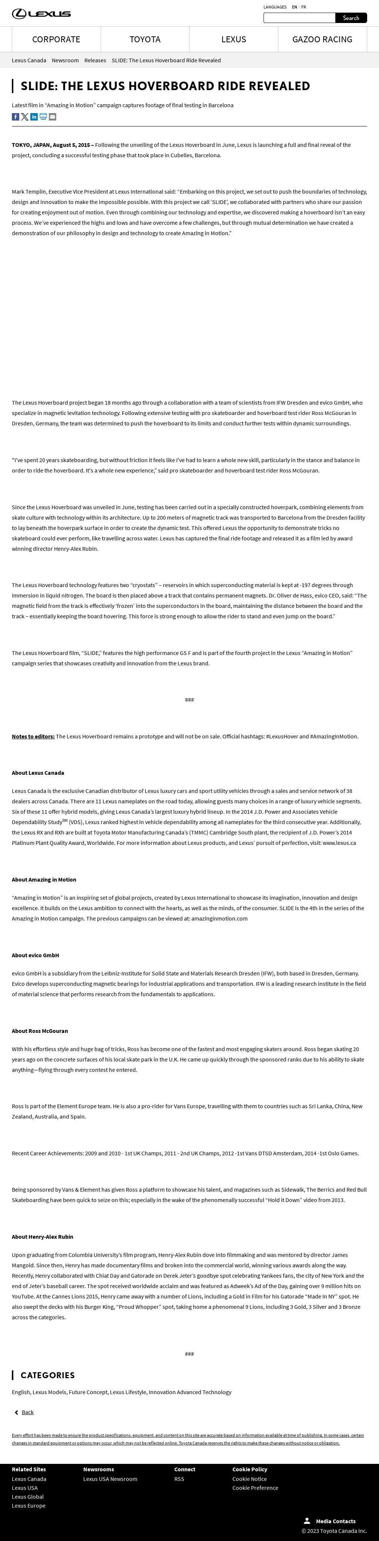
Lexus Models (49, 1392)
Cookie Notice (249, 1478)
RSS (179, 1478)
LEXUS (233, 39)
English (21, 1392)
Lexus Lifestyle (128, 1392)
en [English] (294, 7)
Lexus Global (28, 1496)
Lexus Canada (29, 1478)
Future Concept (88, 1392)
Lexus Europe (29, 1505)
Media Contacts (336, 1521)
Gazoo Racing (322, 39)
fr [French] (303, 7)
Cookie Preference (255, 1487)
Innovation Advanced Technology (190, 1392)
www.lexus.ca (339, 842)
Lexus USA (25, 1487)
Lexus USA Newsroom (110, 1478)
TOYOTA (145, 39)
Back (28, 1412)
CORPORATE (56, 39)
